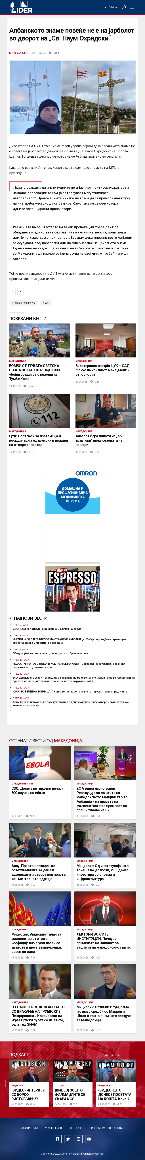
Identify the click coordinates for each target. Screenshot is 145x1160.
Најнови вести (31, 618)
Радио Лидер (21, 7)
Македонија (18, 52)
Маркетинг (54, 1128)
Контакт (76, 1128)
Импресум (29, 1128)
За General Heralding (107, 1128)
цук (47, 302)
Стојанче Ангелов (24, 302)
